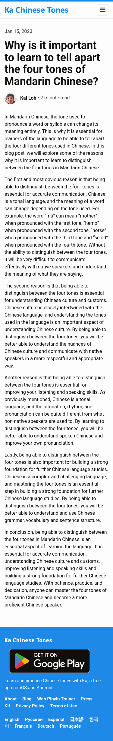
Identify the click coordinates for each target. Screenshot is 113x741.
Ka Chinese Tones (36, 9)
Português (70, 726)
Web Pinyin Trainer (56, 699)
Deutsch (46, 726)
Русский (33, 719)
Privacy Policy (30, 706)
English (12, 719)
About (11, 699)
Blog (27, 699)
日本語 (76, 719)
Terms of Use (63, 706)
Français (23, 726)
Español (56, 719)
